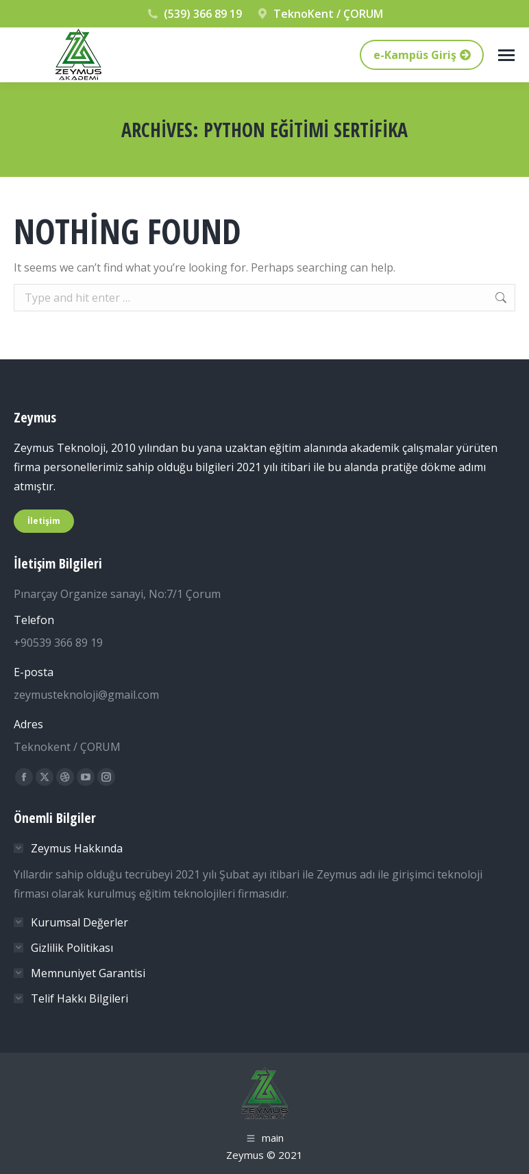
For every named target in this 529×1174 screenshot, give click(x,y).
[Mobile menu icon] (506, 55)
